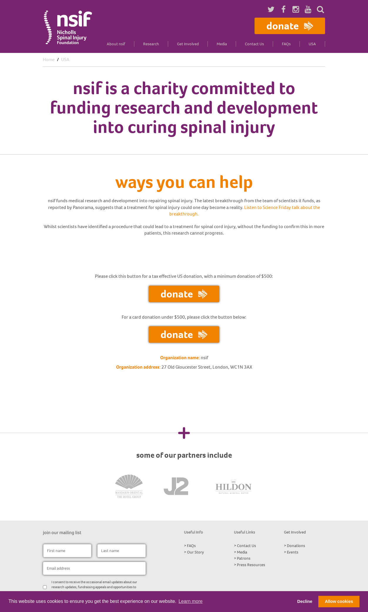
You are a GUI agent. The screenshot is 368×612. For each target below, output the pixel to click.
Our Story (195, 552)
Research (151, 44)
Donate (289, 26)
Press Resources (251, 565)
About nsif (116, 44)
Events (292, 552)
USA (312, 44)
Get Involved (188, 44)
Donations (296, 546)
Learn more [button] (190, 601)
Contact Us (254, 44)
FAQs (286, 44)
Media (222, 44)
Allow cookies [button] (339, 601)
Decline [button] (304, 601)
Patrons (243, 558)
